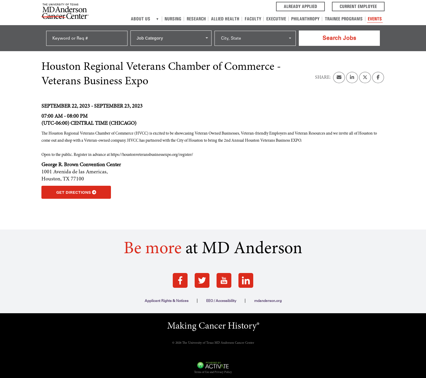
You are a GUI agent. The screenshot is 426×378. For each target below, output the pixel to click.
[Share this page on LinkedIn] (352, 73)
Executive (278, 19)
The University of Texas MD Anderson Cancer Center (218, 339)
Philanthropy (306, 19)
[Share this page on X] (365, 73)
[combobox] (171, 36)
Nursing (176, 19)
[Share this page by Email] (339, 73)
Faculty (254, 19)
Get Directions (76, 188)
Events (375, 19)
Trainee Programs (344, 19)
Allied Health (227, 19)
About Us (144, 19)
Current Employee (362, 6)
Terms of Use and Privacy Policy (213, 368)
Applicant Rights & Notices (166, 297)
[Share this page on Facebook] (378, 73)
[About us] (160, 19)
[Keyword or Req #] (87, 36)
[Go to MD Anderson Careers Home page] (65, 12)
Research (199, 19)
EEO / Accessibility (221, 297)
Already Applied (304, 6)
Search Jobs (339, 36)
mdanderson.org (268, 297)
